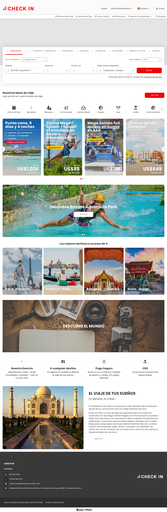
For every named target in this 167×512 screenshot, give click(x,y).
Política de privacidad (55, 502)
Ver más (154, 95)
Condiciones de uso (153, 77)
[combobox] (150, 60)
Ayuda (104, 8)
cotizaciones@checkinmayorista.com (24, 483)
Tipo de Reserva (12, 59)
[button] (161, 109)
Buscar (149, 70)
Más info (98, 438)
